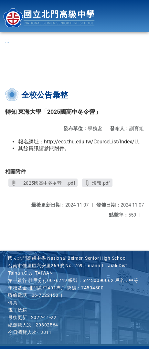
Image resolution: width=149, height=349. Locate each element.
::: (7, 41)
